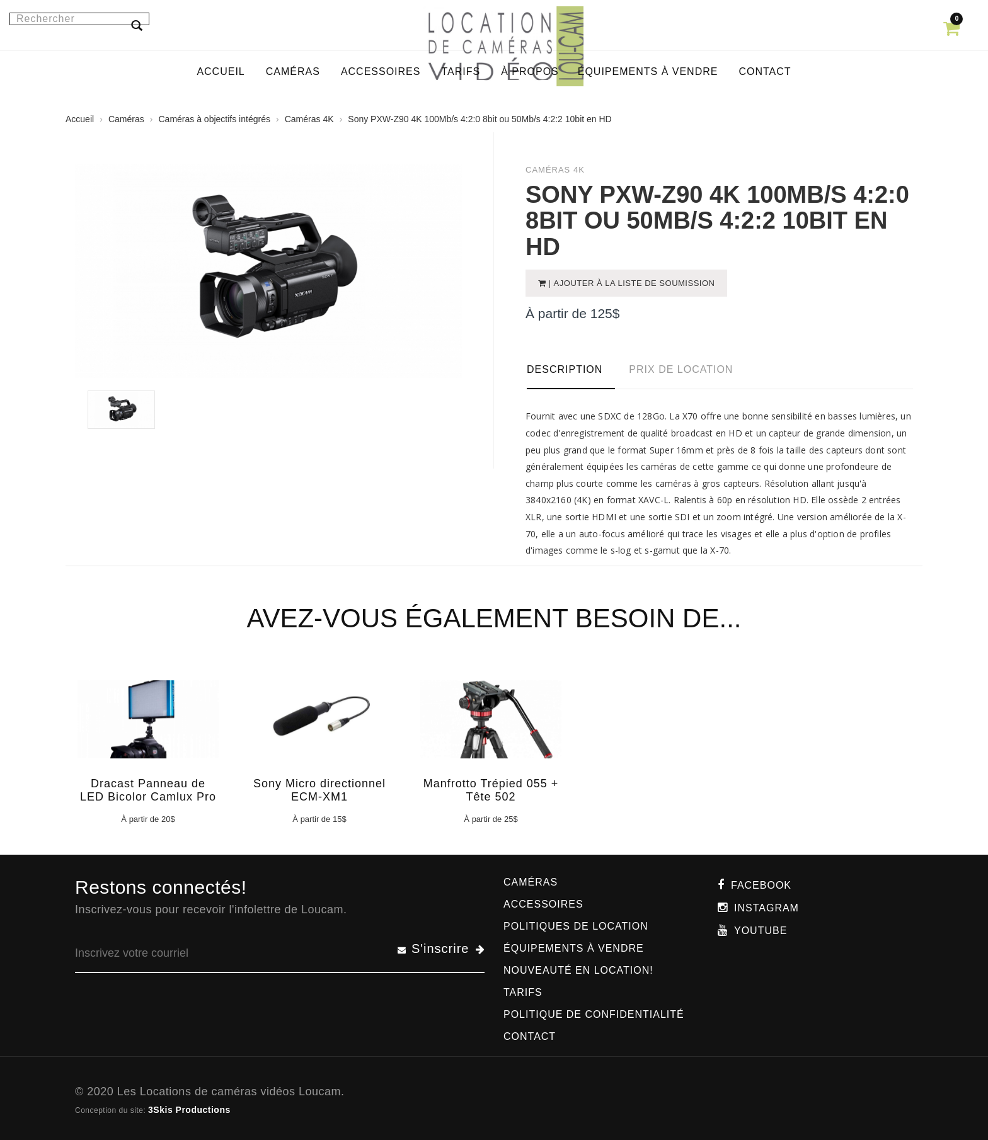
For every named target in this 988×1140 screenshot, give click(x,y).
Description (564, 369)
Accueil (80, 119)
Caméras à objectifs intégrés (214, 119)
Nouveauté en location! (578, 970)
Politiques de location (575, 926)
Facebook (761, 885)
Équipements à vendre (573, 948)
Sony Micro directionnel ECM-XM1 (319, 790)
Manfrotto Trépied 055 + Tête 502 (491, 790)
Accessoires (543, 904)
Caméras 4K (309, 119)
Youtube (760, 930)
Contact (529, 1036)
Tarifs (523, 992)
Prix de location (681, 369)
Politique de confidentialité (593, 1014)
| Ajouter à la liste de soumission (630, 283)
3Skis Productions (189, 1110)
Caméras (126, 119)
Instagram (766, 908)
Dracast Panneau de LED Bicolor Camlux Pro (148, 790)
